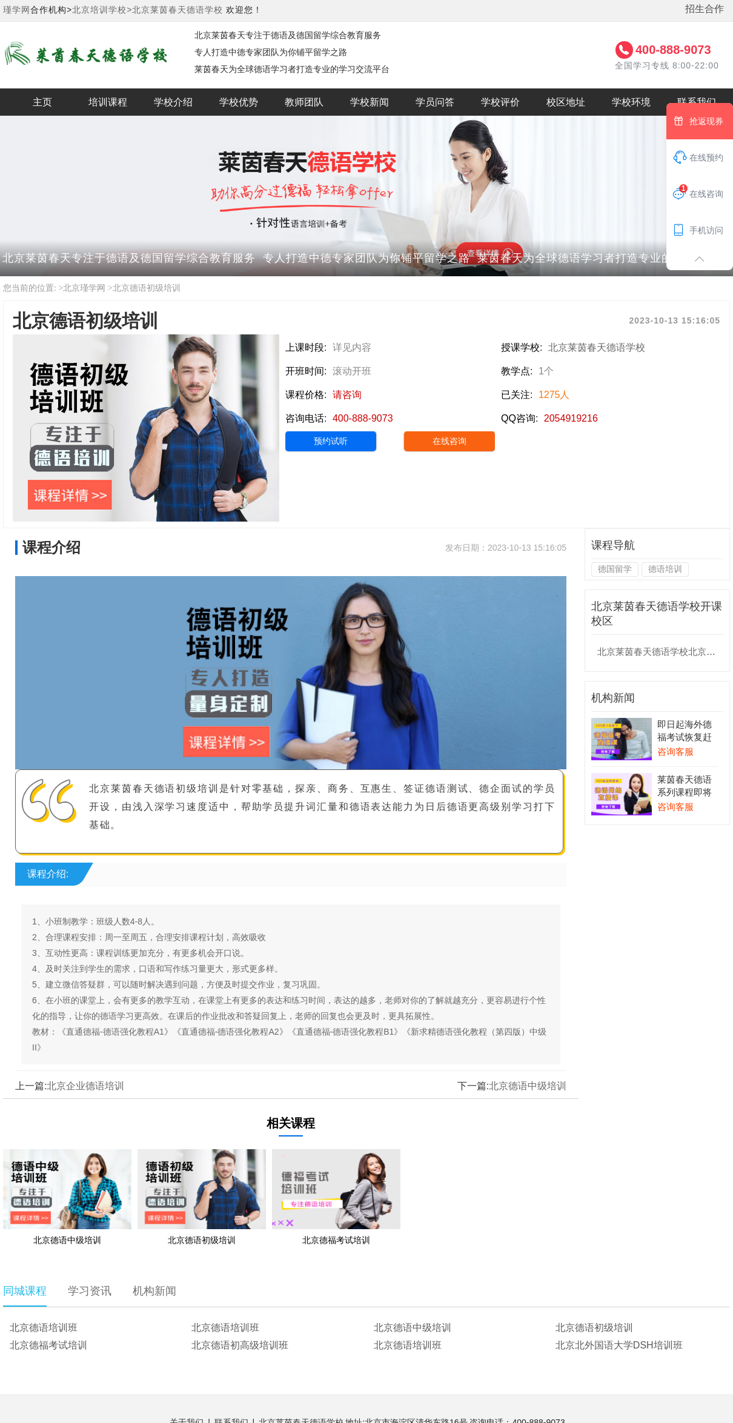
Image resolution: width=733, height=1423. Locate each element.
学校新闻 (369, 102)
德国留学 (615, 569)
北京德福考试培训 (48, 1345)
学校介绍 (173, 102)
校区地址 (565, 102)
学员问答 (435, 102)
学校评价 (500, 102)
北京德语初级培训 (147, 288)
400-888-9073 (673, 49)
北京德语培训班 (44, 1327)
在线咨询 (449, 441)
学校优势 (238, 102)
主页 (42, 102)
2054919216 (571, 418)
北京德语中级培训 (527, 1086)
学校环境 (631, 102)
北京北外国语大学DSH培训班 (619, 1345)
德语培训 (665, 569)
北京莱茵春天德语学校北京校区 (661, 651)
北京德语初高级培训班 (239, 1345)
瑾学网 (16, 10)
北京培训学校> (102, 10)
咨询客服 (675, 751)
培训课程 (107, 102)
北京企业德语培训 (85, 1086)
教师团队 (304, 102)
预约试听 (331, 441)
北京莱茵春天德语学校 (177, 10)
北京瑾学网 (84, 288)
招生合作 (704, 9)
